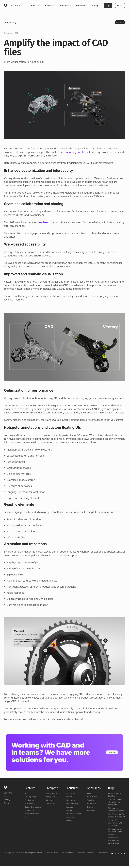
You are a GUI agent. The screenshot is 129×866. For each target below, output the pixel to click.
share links (42, 222)
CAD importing (30, 797)
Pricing (95, 5)
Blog (14, 22)
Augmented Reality (32, 814)
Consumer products (74, 814)
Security (7, 800)
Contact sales (50, 803)
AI (25, 793)
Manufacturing (72, 803)
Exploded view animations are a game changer (114, 840)
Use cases (49, 800)
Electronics (70, 800)
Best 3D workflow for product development (116, 815)
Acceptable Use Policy (85, 852)
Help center (91, 803)
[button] (35, 5)
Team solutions (51, 793)
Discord (90, 807)
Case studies (92, 797)
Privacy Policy (67, 852)
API (26, 817)
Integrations (29, 810)
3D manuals (29, 803)
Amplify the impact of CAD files (116, 794)
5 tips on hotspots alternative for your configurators (115, 802)
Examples (91, 810)
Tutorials (90, 800)
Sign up (120, 5)
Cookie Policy (103, 852)
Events (69, 820)
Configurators (30, 800)
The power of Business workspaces (116, 809)
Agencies (70, 817)
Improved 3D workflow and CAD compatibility (115, 823)
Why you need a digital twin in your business (115, 831)
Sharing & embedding (33, 807)
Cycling (69, 797)
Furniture (69, 807)
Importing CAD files (75, 152)
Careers (7, 803)
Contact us (8, 793)
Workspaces (50, 797)
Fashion (69, 810)
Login (108, 5)
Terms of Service (52, 852)
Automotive (70, 793)
